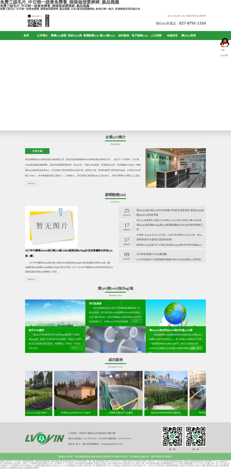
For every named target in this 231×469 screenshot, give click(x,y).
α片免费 (222, 465)
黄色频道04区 (102, 461)
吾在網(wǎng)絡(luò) (139, 456)
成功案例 (123, 35)
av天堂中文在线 (185, 465)
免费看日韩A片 (103, 465)
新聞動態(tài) (91, 35)
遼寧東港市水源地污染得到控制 (154, 239)
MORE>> (76, 348)
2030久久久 (115, 461)
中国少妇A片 (128, 463)
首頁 (26, 35)
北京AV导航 (200, 465)
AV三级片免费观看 (183, 463)
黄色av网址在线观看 (187, 461)
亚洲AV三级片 (100, 463)
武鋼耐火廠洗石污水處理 (122, 412)
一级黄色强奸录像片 (38, 463)
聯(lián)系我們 (199, 16)
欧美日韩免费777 (206, 461)
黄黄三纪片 (19, 465)
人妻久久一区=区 (155, 461)
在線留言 (172, 35)
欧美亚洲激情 (170, 461)
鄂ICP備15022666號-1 (162, 456)
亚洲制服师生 (166, 463)
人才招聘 (156, 35)
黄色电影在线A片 (68, 461)
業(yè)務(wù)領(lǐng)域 (107, 40)
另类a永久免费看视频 (167, 465)
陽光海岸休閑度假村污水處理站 (167, 412)
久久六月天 (198, 463)
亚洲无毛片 (126, 465)
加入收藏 (186, 16)
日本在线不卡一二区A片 (144, 465)
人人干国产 (67, 463)
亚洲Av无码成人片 (86, 465)
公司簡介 (42, 35)
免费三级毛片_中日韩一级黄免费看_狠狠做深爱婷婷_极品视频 (30, 461)
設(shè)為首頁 (174, 16)
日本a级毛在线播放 (83, 463)
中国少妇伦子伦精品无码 (134, 461)
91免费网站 (70, 465)
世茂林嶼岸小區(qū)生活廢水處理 (32, 412)
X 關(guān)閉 (224, 51)
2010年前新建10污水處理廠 (151, 254)
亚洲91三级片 (21, 463)
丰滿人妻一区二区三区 (216, 463)
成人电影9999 (114, 463)
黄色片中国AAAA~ (55, 465)
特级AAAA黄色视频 (35, 465)
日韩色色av (8, 463)
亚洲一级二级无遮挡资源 (147, 463)
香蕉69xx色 (212, 465)
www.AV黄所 (55, 463)
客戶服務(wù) (140, 35)
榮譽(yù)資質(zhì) (58, 40)
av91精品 (115, 465)
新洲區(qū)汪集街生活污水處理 (77, 412)
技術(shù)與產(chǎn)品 (75, 40)
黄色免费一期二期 (86, 461)
